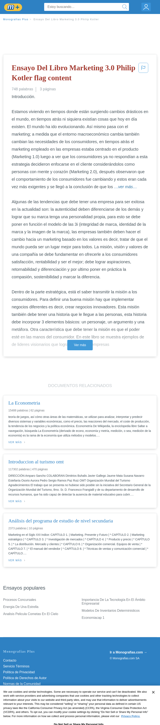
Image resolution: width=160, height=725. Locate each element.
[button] (143, 74)
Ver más (80, 345)
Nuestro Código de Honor (21, 689)
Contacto (9, 660)
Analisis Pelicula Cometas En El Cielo (30, 614)
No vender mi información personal (28, 695)
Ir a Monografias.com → (128, 652)
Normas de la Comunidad (21, 684)
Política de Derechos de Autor (25, 678)
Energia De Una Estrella (20, 607)
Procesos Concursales (19, 599)
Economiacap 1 (93, 617)
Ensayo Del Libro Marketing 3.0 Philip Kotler (66, 19)
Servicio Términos (16, 666)
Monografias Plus (16, 19)
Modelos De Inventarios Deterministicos (111, 610)
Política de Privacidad (19, 672)
